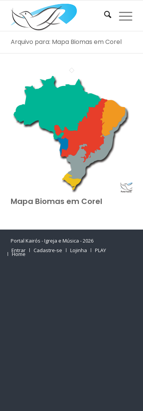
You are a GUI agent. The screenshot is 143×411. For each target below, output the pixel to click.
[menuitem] (103, 15)
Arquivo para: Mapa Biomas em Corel (66, 41)
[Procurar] (103, 15)
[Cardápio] (121, 15)
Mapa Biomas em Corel (56, 201)
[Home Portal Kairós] (59, 15)
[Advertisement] (71, 336)
